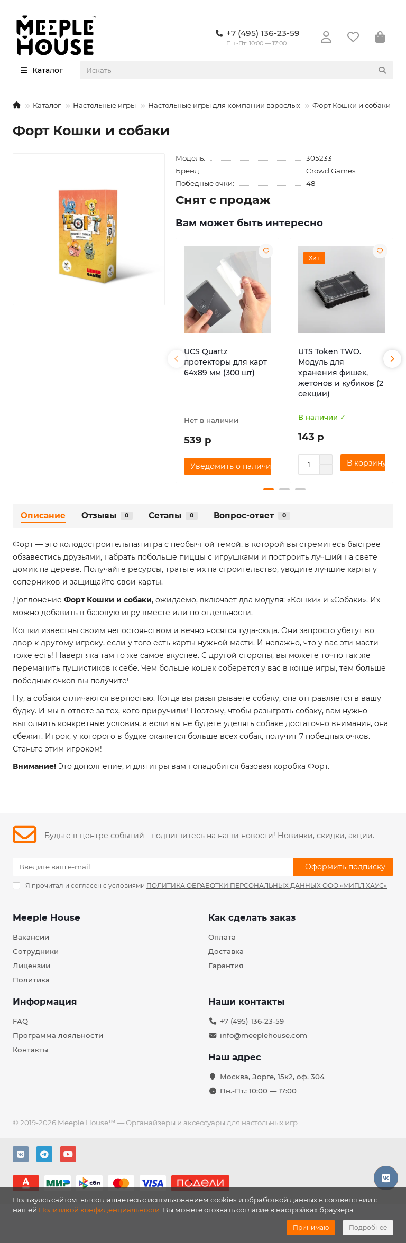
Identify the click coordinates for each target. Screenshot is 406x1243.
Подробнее (368, 1227)
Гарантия (225, 965)
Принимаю (311, 1227)
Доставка (226, 951)
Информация (45, 1001)
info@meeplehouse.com (263, 1035)
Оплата (222, 937)
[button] (177, 359)
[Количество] (308, 464)
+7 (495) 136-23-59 (252, 1021)
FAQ (20, 1021)
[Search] (237, 70)
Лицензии (31, 965)
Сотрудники (36, 951)
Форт (23, 544)
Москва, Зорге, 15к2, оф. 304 (272, 1076)
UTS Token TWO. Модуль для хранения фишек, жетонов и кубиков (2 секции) (340, 372)
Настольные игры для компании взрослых (224, 105)
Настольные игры (104, 105)
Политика (31, 980)
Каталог (47, 105)
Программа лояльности (58, 1035)
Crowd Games (331, 170)
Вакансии (31, 937)
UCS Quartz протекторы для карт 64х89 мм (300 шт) (225, 362)
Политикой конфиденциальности (99, 1209)
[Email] (153, 867)
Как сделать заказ (252, 917)
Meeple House (46, 917)
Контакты (31, 1049)
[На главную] (17, 105)
